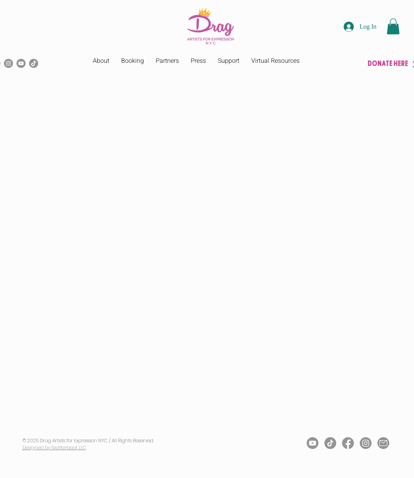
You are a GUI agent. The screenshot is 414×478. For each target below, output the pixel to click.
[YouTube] (21, 63)
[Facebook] (348, 443)
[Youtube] (312, 443)
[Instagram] (8, 63)
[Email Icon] (383, 443)
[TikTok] (33, 63)
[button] (393, 26)
